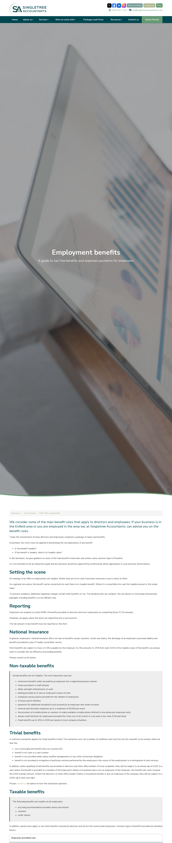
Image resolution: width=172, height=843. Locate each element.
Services (44, 19)
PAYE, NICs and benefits (49, 513)
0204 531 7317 (119, 10)
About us (28, 19)
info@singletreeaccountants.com (147, 10)
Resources (116, 19)
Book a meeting (134, 5)
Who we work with (65, 19)
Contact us (149, 5)
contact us (21, 783)
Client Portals (152, 19)
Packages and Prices (93, 19)
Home (15, 19)
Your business (30, 513)
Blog (159, 5)
